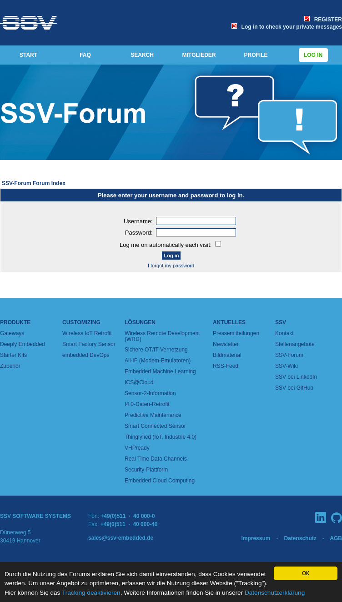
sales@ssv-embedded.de (120, 538)
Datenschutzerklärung (275, 592)
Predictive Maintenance (153, 415)
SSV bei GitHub (294, 388)
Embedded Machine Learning (160, 371)
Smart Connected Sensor (155, 426)
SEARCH (142, 55)
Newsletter (226, 344)
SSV (280, 322)
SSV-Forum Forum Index (33, 183)
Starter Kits (13, 355)
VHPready (137, 448)
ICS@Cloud (139, 382)
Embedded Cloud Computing (160, 480)
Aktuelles (229, 322)
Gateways (12, 333)
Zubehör (10, 366)
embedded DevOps (85, 355)
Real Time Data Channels (156, 459)
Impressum (255, 538)
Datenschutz (300, 538)
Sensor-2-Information (150, 393)
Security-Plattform (146, 470)
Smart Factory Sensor (89, 344)
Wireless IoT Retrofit (86, 333)
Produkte (15, 322)
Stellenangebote (295, 344)
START (28, 55)
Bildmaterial (227, 355)
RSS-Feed (225, 366)
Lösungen (140, 322)
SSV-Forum (289, 355)
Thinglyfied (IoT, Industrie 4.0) (160, 437)
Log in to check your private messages (286, 27)
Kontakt (284, 333)
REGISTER (323, 19)
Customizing (81, 322)
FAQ (85, 55)
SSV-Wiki (286, 366)
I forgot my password (171, 265)
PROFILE (255, 55)
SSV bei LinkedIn (296, 377)
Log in (313, 55)
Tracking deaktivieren (91, 592)
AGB (336, 538)
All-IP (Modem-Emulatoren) (158, 360)
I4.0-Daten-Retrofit (147, 404)
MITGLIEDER (199, 55)
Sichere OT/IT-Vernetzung (156, 349)
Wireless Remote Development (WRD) (162, 336)
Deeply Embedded (22, 344)
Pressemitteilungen (236, 333)
